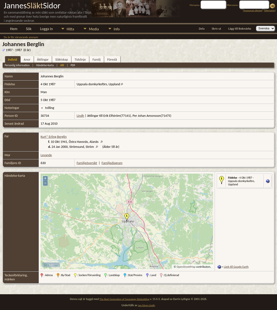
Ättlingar (42, 60)
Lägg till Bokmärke (239, 28)
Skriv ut (216, 28)
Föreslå (112, 60)
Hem (13, 29)
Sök (29, 29)
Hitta (70, 29)
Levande (46, 155)
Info (117, 29)
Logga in (46, 29)
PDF (73, 65)
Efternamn (270, 10)
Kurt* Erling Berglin (54, 137)
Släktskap (61, 60)
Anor (27, 60)
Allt (62, 65)
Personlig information (17, 65)
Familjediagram (112, 163)
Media (94, 29)
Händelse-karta (45, 65)
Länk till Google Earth (236, 266)
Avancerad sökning (253, 10)
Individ (12, 60)
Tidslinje (80, 60)
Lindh (80, 116)
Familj (96, 60)
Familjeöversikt (87, 163)
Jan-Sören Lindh (146, 305)
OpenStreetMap (186, 266)
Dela (202, 28)
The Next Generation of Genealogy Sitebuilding (124, 299)
